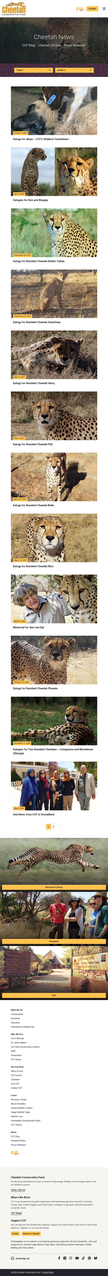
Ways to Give (17, 1071)
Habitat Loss (17, 1116)
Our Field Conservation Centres (25, 1047)
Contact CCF (16, 1088)
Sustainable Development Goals (25, 1120)
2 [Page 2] (53, 826)
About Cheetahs (18, 1104)
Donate (92, 8)
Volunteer (54, 941)
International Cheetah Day (22, 1027)
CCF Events (16, 1075)
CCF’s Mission (17, 1038)
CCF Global (16, 1059)
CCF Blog (28, 45)
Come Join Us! (18, 1190)
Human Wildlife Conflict (21, 1108)
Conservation (17, 1014)
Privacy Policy (48, 1272)
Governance (16, 1055)
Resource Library (54, 887)
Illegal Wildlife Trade (20, 1112)
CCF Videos (16, 1125)
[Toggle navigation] (104, 8)
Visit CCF (15, 1083)
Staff (13, 1051)
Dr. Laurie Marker (18, 1042)
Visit (54, 995)
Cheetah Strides (49, 45)
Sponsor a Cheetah (31, 1234)
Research (15, 1018)
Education (15, 1022)
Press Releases (75, 45)
